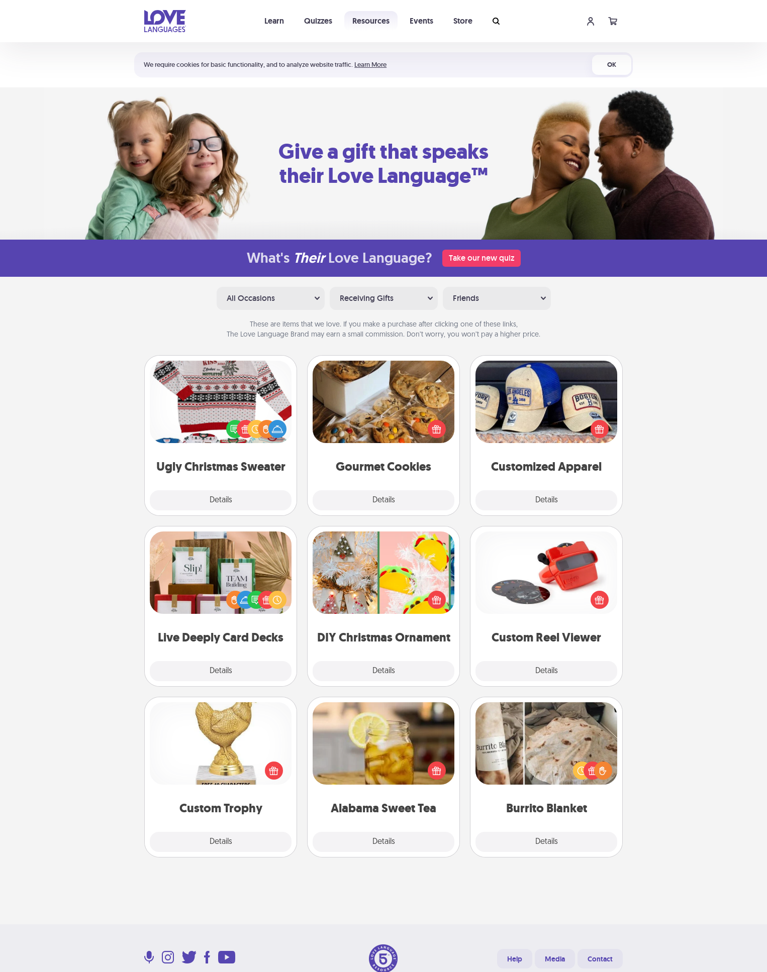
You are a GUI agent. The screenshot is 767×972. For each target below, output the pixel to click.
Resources (371, 21)
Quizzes (318, 21)
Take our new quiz (481, 258)
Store (462, 21)
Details (221, 500)
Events (421, 21)
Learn (274, 21)
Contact (600, 958)
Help (514, 958)
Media (555, 958)
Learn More (370, 64)
